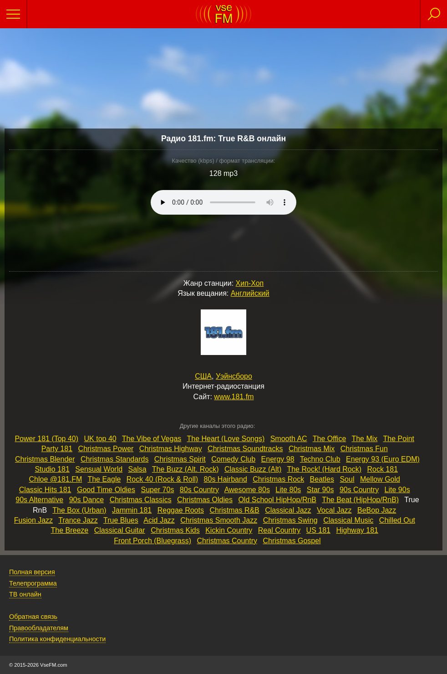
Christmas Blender (45, 459)
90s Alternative (39, 500)
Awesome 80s (247, 490)
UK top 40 (100, 438)
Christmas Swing (290, 520)
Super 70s (157, 490)
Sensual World (98, 469)
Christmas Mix (312, 449)
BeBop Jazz (376, 510)
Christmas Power (106, 449)
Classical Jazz (288, 510)
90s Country (359, 490)
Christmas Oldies (205, 500)
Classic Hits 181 (45, 490)
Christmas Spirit (180, 459)
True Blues (120, 520)
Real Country (279, 530)
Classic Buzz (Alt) (252, 469)
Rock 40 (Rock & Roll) (162, 479)
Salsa (137, 469)
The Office (329, 438)
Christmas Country (227, 541)
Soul (347, 479)
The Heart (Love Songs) (225, 438)
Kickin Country (228, 530)
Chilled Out (397, 520)
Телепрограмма (33, 583)
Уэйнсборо (234, 376)
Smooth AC (288, 438)
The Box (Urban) (79, 510)
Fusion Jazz (33, 520)
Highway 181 (357, 530)
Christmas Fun (364, 449)
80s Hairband (225, 479)
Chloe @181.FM (55, 479)
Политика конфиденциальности (57, 639)
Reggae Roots (180, 510)
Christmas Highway (170, 449)
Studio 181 (52, 469)
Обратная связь (33, 616)
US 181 (318, 530)
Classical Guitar (119, 530)
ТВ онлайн (25, 594)
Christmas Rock (278, 479)
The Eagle (104, 479)
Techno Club (320, 459)
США (203, 376)
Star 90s (320, 490)
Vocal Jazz (334, 510)
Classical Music (348, 520)
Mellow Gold (380, 479)
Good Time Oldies (106, 490)
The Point (398, 438)
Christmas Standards (114, 459)
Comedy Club (233, 459)
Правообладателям (38, 628)
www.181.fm (234, 397)
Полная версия (32, 572)
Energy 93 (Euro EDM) (383, 459)
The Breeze (69, 530)
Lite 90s (397, 490)
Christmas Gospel (291, 541)
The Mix (364, 438)
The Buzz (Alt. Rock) (185, 469)
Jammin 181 (132, 510)
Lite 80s (288, 490)
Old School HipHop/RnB (277, 500)
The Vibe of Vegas (151, 438)
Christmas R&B (234, 510)
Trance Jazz (78, 520)
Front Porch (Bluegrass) (152, 541)
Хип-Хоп (250, 283)
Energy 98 (278, 459)
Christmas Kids (175, 530)
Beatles (322, 479)
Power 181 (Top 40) (46, 438)
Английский (250, 293)
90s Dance (86, 500)
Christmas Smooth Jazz (218, 520)
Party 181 (56, 449)
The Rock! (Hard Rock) (324, 469)
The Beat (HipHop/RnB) (360, 500)
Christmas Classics (141, 500)
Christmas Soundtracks (245, 449)
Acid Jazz (158, 520)
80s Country (199, 490)
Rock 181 (382, 469)
